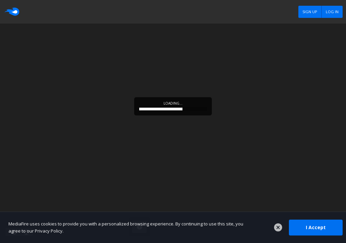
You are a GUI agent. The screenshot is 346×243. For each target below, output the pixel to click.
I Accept (316, 227)
